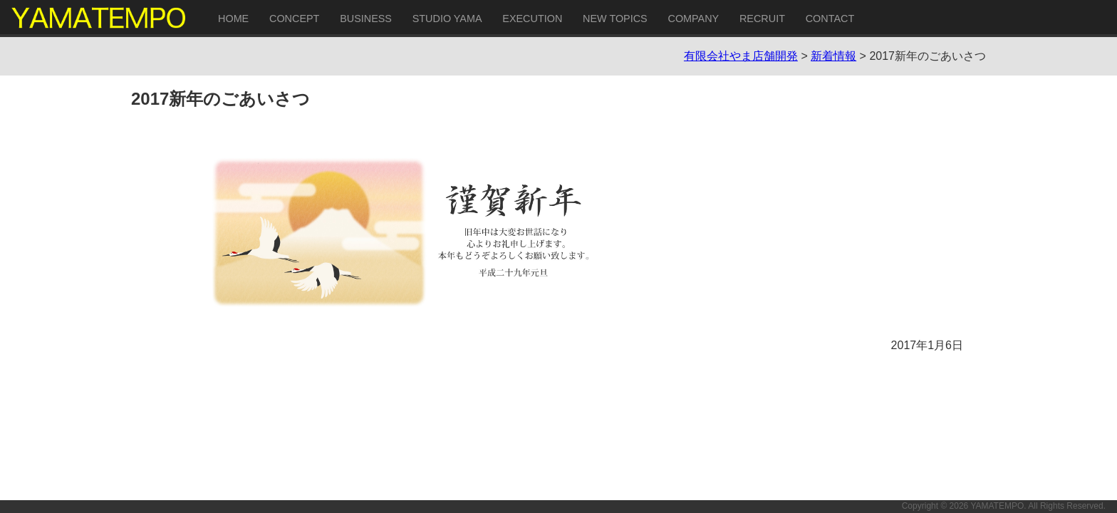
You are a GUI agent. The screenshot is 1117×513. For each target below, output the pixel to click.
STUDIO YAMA (447, 18)
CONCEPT (294, 18)
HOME (233, 18)
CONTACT (830, 18)
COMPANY (693, 18)
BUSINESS (366, 18)
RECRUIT (762, 18)
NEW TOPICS (615, 18)
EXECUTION (532, 18)
